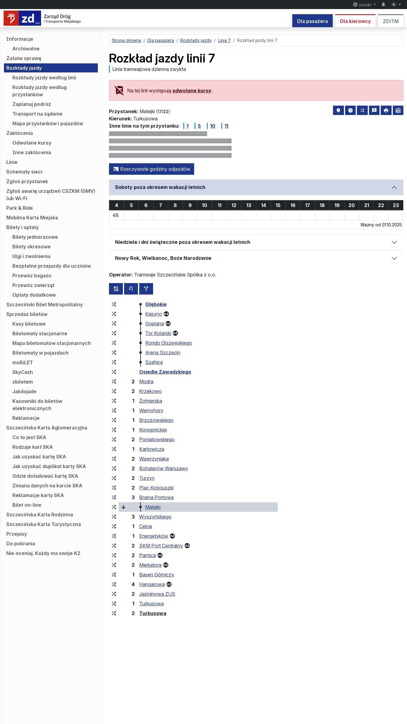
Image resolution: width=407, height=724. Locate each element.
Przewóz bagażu (31, 276)
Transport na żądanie (37, 114)
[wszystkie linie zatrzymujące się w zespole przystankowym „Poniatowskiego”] (114, 439)
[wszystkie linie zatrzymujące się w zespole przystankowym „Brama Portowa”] (114, 497)
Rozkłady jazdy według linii (44, 78)
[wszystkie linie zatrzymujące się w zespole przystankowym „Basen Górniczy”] (114, 575)
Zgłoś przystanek (27, 181)
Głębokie (156, 304)
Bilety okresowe (31, 247)
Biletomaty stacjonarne (39, 333)
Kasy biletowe (29, 324)
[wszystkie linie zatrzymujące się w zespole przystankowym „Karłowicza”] (114, 449)
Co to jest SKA (29, 437)
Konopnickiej (153, 430)
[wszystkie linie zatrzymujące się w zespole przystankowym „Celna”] (114, 526)
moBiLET (22, 362)
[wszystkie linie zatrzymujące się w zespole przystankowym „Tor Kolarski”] (114, 333)
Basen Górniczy (156, 575)
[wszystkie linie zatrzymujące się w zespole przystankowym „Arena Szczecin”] (114, 352)
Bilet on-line (26, 505)
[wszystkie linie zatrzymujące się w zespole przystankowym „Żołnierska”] (114, 401)
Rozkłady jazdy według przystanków (39, 90)
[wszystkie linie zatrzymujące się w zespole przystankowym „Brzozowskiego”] (114, 420)
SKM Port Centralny (161, 546)
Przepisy (16, 534)
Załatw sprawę (23, 58)
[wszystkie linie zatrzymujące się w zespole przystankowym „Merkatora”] (114, 565)
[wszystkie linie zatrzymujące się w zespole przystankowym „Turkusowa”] (114, 604)
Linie (12, 162)
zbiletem (22, 382)
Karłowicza (151, 449)
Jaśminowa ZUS (157, 594)
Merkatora (150, 565)
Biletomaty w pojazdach (40, 353)
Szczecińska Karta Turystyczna (43, 524)
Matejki (153, 507)
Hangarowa (152, 584)
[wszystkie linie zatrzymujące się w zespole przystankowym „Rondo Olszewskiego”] (114, 343)
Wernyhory (151, 410)
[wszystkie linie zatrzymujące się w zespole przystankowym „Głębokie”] (114, 304)
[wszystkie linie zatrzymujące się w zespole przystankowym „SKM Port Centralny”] (114, 546)
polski (363, 4)
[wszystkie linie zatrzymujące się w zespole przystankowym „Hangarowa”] (114, 584)
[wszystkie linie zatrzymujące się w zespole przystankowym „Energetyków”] (114, 536)
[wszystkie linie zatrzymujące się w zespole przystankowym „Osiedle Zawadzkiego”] (114, 372)
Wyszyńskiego (155, 517)
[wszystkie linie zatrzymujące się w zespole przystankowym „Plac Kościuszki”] (114, 488)
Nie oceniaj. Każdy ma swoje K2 (43, 553)
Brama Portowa (156, 497)
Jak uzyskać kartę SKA (39, 457)
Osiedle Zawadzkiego (165, 372)
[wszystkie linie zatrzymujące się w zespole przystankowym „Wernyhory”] (114, 410)
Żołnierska (150, 401)
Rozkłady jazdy (24, 68)
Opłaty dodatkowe (34, 295)
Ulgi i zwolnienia (31, 256)
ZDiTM (391, 21)
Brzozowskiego (156, 420)
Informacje (19, 39)
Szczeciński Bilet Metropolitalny (44, 304)
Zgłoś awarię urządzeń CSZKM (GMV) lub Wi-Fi (50, 194)
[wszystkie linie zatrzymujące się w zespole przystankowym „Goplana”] (114, 324)
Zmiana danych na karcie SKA (47, 486)
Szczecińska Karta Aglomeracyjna (46, 428)
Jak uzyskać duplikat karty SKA (49, 466)
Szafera (154, 362)
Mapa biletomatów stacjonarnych (51, 343)
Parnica (147, 555)
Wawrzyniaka (154, 459)
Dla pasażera (312, 21)
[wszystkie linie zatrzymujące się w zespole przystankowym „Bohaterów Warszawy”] (114, 468)
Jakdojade (24, 391)
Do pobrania (20, 544)
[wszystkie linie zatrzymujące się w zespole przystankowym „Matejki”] (114, 507)
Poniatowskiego (157, 439)
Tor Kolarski (158, 333)
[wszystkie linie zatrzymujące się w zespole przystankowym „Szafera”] (114, 362)
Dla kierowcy (355, 21)
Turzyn (147, 478)
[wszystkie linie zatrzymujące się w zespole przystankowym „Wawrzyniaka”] (114, 459)
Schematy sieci (24, 172)
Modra (146, 381)
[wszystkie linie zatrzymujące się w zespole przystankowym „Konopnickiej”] (114, 430)
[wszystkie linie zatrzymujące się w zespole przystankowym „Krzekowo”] (114, 391)
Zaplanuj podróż (31, 104)
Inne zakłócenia (31, 152)
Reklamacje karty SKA (38, 495)
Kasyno (153, 314)
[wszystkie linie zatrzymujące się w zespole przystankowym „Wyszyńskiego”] (114, 517)
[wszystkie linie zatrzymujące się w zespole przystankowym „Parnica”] (114, 555)
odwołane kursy (191, 91)
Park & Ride (19, 208)
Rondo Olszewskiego (168, 343)
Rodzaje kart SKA (32, 447)
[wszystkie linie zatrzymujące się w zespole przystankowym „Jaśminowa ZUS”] (114, 594)
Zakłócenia (19, 133)
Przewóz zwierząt (33, 285)
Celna (145, 526)
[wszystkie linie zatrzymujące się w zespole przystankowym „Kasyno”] (114, 314)
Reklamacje (26, 418)
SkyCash (22, 372)
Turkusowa (151, 604)
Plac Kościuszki (156, 488)
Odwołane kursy (31, 143)
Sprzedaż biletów (26, 314)
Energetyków (153, 536)
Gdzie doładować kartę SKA (45, 476)
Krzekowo (150, 391)
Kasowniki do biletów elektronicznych (37, 404)
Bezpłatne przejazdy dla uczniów (51, 266)
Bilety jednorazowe (35, 237)
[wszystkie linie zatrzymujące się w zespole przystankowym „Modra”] (114, 381)
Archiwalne (26, 49)
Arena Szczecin (162, 352)
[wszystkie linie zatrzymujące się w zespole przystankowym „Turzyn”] (114, 478)
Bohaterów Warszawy (163, 468)
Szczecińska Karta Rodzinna (39, 515)
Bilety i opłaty (22, 227)
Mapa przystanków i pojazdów (47, 123)
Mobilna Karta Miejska (32, 218)
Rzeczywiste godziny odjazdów (151, 169)
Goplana (154, 324)
